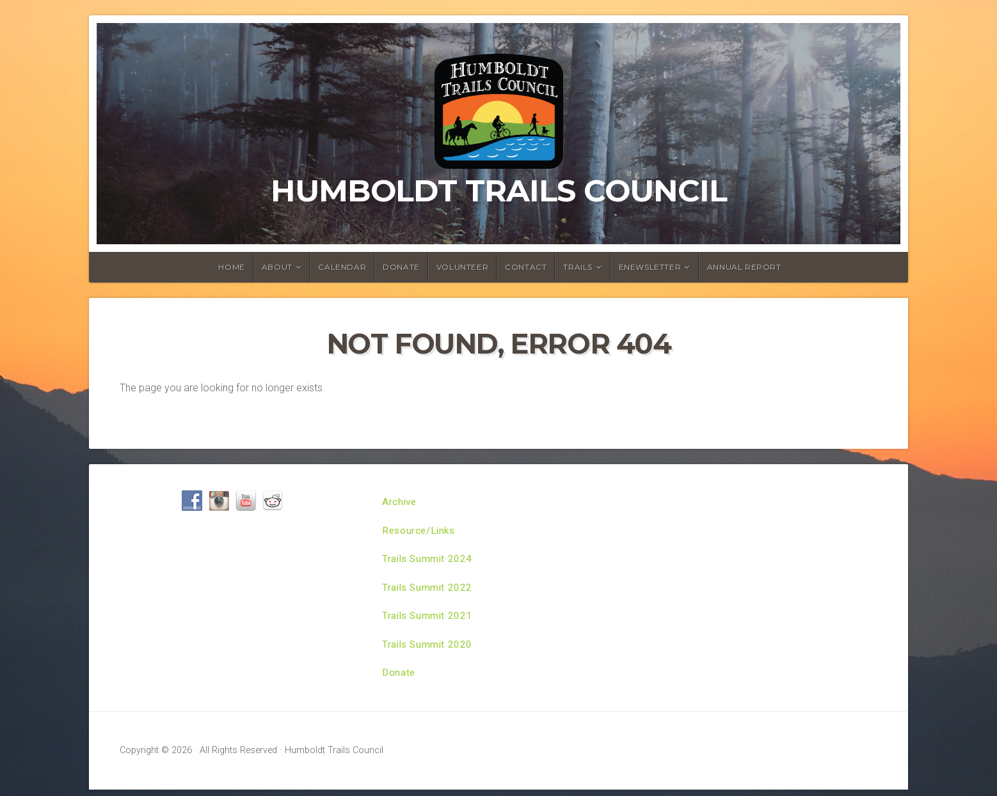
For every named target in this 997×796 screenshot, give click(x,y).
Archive (400, 502)
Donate (401, 267)
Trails (578, 267)
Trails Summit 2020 (428, 649)
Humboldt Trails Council (499, 190)
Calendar (342, 267)
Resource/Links (420, 532)
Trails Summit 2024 (428, 561)
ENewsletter (650, 267)
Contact (525, 267)
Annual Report (744, 267)
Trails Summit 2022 (428, 590)
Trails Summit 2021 (428, 620)
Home (231, 267)
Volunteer (462, 267)
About (277, 267)
